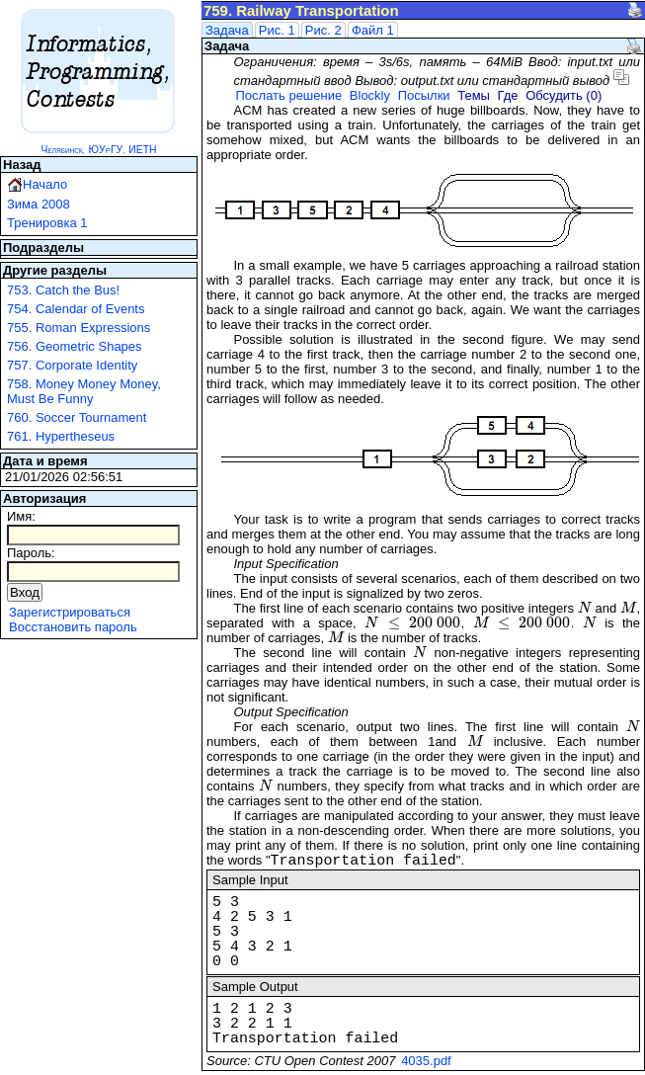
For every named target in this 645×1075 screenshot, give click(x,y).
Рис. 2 (323, 30)
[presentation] (585, 608)
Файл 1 (373, 30)
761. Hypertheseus (61, 436)
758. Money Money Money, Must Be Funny (84, 391)
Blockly (370, 95)
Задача (227, 30)
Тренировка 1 (47, 222)
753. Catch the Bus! (63, 290)
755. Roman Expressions (78, 327)
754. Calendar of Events (75, 308)
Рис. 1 (277, 30)
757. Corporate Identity (72, 365)
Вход (25, 592)
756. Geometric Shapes (74, 346)
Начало (45, 184)
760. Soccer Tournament (76, 417)
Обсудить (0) (563, 95)
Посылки (424, 95)
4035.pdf (426, 1060)
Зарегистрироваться (69, 612)
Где (508, 95)
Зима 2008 (38, 204)
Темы (473, 95)
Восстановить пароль (73, 627)
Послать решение (288, 95)
